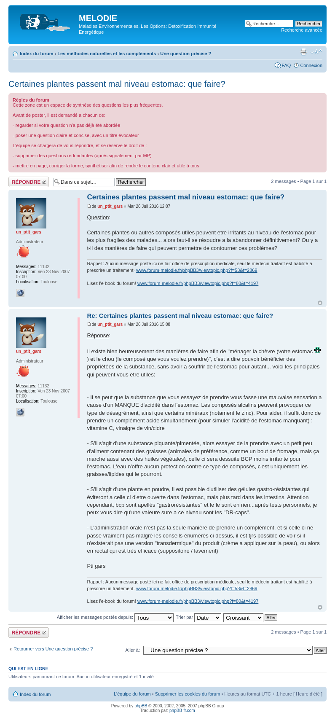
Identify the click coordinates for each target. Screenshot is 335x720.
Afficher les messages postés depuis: (115, 617)
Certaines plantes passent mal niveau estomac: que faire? (116, 84)
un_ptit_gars (110, 206)
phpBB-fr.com (182, 710)
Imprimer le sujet (303, 52)
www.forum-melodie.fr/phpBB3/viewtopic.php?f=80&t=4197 (197, 283)
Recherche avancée (301, 29)
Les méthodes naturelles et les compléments (106, 53)
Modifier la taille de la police (316, 52)
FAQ (286, 65)
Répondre (28, 182)
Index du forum (36, 53)
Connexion (311, 65)
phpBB (140, 706)
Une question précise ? (185, 53)
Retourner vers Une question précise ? (53, 648)
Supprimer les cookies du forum (187, 693)
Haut (320, 303)
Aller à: (133, 650)
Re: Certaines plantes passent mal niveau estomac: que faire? (180, 315)
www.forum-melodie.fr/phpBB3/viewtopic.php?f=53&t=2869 (196, 270)
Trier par (198, 617)
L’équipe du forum (132, 693)
